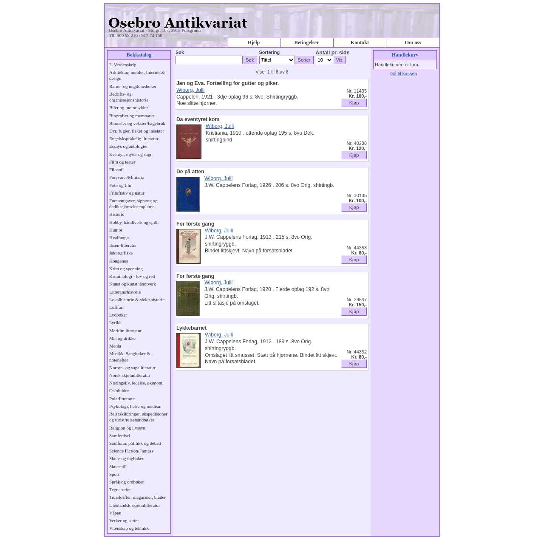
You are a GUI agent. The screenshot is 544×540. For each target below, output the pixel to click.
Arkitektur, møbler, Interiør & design (137, 75)
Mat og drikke (122, 338)
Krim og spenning (126, 268)
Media (115, 345)
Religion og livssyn (127, 427)
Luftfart (116, 307)
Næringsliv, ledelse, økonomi (136, 382)
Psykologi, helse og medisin (135, 406)
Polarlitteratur (122, 398)
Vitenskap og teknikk (129, 528)
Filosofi (116, 169)
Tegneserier (120, 489)
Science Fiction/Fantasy (131, 450)
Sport (114, 474)
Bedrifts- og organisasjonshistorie (128, 96)
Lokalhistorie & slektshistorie (136, 299)
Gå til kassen (403, 73)
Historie (116, 214)
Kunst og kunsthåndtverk (132, 283)
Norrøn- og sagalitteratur (132, 367)
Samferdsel (119, 435)
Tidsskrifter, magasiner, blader (137, 497)
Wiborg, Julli (190, 90)
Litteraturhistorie (125, 291)
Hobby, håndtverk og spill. (134, 222)
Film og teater (122, 161)
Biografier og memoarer (131, 115)
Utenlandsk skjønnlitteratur (134, 505)
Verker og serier (124, 520)
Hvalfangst (119, 237)
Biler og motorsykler (128, 107)
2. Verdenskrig (122, 64)
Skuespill (118, 466)
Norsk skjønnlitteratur (129, 375)
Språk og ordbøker (126, 481)
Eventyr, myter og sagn (131, 154)
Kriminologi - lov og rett (132, 276)
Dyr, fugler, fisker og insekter (136, 130)
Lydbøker (118, 314)
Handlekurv (405, 55)
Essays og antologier (128, 146)
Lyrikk (115, 322)
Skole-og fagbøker (126, 458)
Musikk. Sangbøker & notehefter (129, 356)
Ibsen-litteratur (123, 245)
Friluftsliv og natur (126, 192)
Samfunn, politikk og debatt (135, 443)
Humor (115, 229)
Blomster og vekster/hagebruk (137, 123)
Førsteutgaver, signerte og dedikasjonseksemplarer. (133, 203)
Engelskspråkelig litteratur (134, 138)
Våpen (115, 512)
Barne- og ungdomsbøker (132, 86)
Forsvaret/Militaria (126, 177)
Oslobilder (119, 390)
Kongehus (118, 260)
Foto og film (121, 185)
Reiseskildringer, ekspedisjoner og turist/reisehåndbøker (138, 416)
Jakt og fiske (121, 252)
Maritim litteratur (125, 330)
